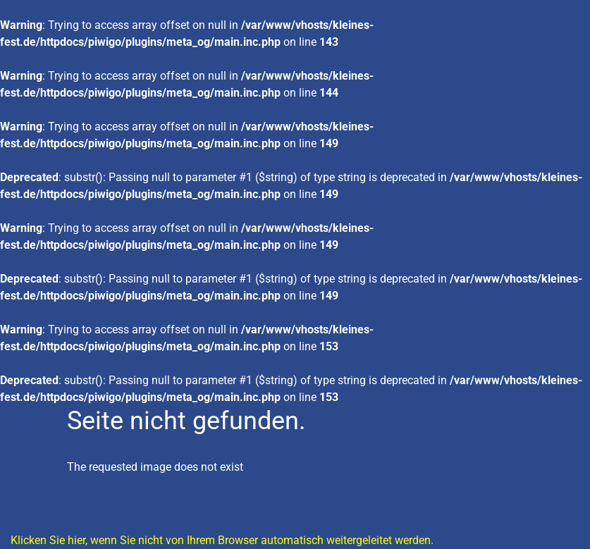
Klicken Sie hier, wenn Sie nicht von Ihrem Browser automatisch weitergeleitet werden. (222, 540)
